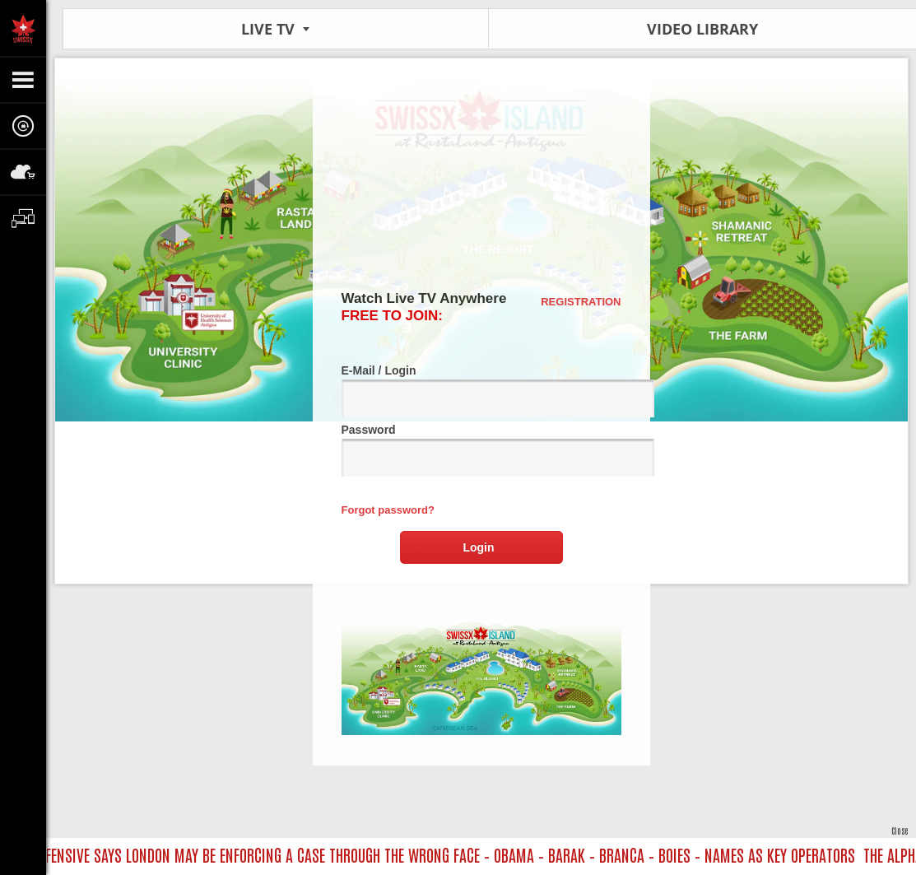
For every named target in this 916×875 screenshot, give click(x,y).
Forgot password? (388, 510)
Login (478, 547)
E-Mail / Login (481, 390)
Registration (581, 302)
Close (899, 830)
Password (481, 450)
